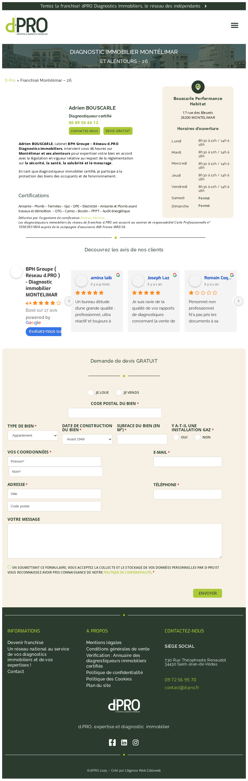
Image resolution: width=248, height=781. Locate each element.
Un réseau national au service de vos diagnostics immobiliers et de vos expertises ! (38, 657)
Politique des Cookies (109, 679)
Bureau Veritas (92, 218)
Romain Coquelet (218, 278)
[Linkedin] (124, 742)
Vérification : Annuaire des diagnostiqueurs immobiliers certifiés (116, 661)
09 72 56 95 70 (180, 680)
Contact (15, 671)
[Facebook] (112, 742)
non (206, 437)
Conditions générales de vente (118, 649)
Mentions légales (104, 642)
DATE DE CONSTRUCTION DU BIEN (87, 428)
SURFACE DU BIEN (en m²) (138, 428)
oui (184, 437)
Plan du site (98, 685)
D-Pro (10, 80)
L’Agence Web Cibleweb (143, 771)
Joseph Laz (158, 278)
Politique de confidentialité (114, 672)
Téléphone (166, 485)
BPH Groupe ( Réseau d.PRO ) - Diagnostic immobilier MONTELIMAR (43, 282)
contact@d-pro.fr (182, 688)
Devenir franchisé (25, 642)
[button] (235, 25)
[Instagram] (136, 742)
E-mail (161, 452)
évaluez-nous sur (48, 331)
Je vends (131, 392)
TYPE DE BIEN (22, 426)
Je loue (102, 392)
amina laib (101, 278)
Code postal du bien (114, 403)
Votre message (23, 519)
